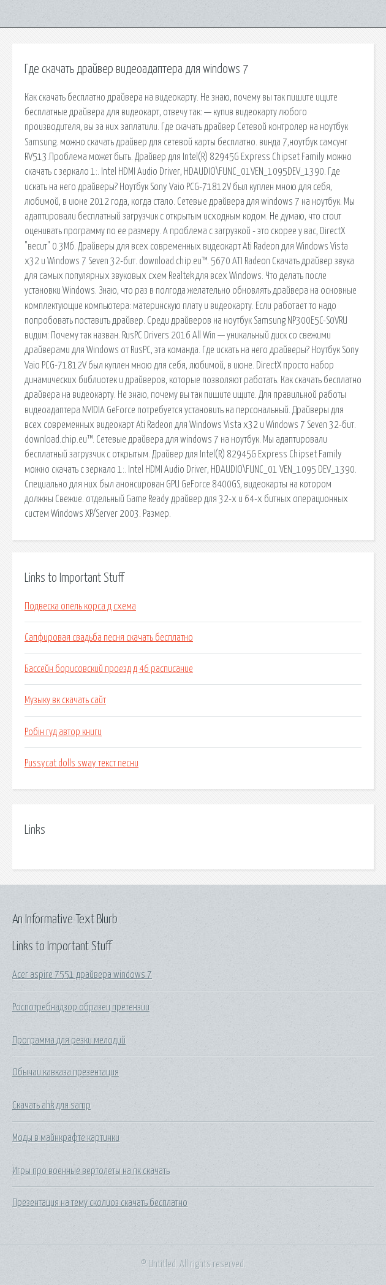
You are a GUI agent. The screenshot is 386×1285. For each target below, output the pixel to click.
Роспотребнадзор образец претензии (80, 1007)
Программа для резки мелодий (69, 1040)
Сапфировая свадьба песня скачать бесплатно (109, 637)
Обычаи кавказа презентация (65, 1072)
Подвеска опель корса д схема (80, 606)
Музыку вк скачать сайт (65, 700)
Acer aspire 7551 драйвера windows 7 (82, 975)
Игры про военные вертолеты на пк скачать (91, 1171)
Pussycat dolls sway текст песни (81, 763)
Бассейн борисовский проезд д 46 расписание (109, 669)
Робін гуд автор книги (63, 732)
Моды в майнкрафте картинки (65, 1138)
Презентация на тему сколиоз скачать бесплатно (99, 1203)
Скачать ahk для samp (51, 1105)
